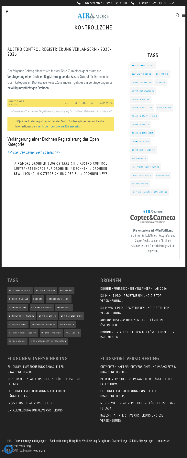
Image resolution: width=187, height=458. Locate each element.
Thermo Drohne (140, 184)
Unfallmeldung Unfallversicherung (35, 410)
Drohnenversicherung (144, 150)
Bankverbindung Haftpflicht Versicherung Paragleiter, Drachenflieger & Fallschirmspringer (102, 441)
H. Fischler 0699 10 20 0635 (153, 3)
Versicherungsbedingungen (31, 441)
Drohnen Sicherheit (142, 133)
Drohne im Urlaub (141, 82)
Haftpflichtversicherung (145, 167)
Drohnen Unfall (140, 141)
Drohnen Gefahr (140, 99)
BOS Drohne (162, 74)
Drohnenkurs (164, 108)
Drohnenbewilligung (143, 91)
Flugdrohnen (139, 158)
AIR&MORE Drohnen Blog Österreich (45, 163)
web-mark (39, 450)
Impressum (164, 441)
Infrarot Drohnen (141, 175)
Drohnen (80, 168)
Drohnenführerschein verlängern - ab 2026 (133, 288)
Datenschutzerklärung (18, 446)
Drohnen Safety (140, 125)
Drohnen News (96, 173)
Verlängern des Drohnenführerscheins (59, 126)
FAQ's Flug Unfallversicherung (30, 403)
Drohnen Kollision (142, 108)
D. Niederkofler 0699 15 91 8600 (102, 3)
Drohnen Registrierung (144, 116)
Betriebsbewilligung (143, 65)
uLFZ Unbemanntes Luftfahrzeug (149, 192)
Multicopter (163, 175)
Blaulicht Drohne (141, 74)
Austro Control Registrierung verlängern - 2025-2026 (59, 51)
